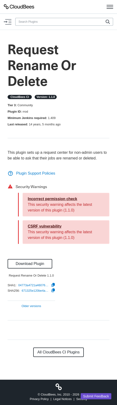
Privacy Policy (39, 399)
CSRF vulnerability (44, 226)
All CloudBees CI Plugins (58, 352)
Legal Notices (62, 399)
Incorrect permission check (52, 199)
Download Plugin (30, 264)
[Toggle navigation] (110, 6)
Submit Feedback (96, 396)
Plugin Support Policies (31, 173)
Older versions (31, 306)
